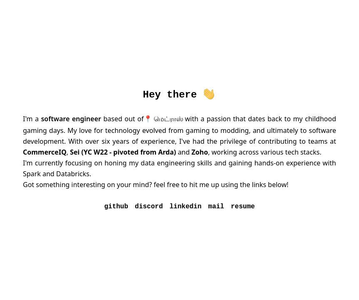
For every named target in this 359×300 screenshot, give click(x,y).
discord (149, 206)
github (116, 206)
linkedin (186, 206)
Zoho (200, 152)
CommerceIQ (45, 152)
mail (216, 206)
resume (243, 206)
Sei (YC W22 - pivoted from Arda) (123, 152)
